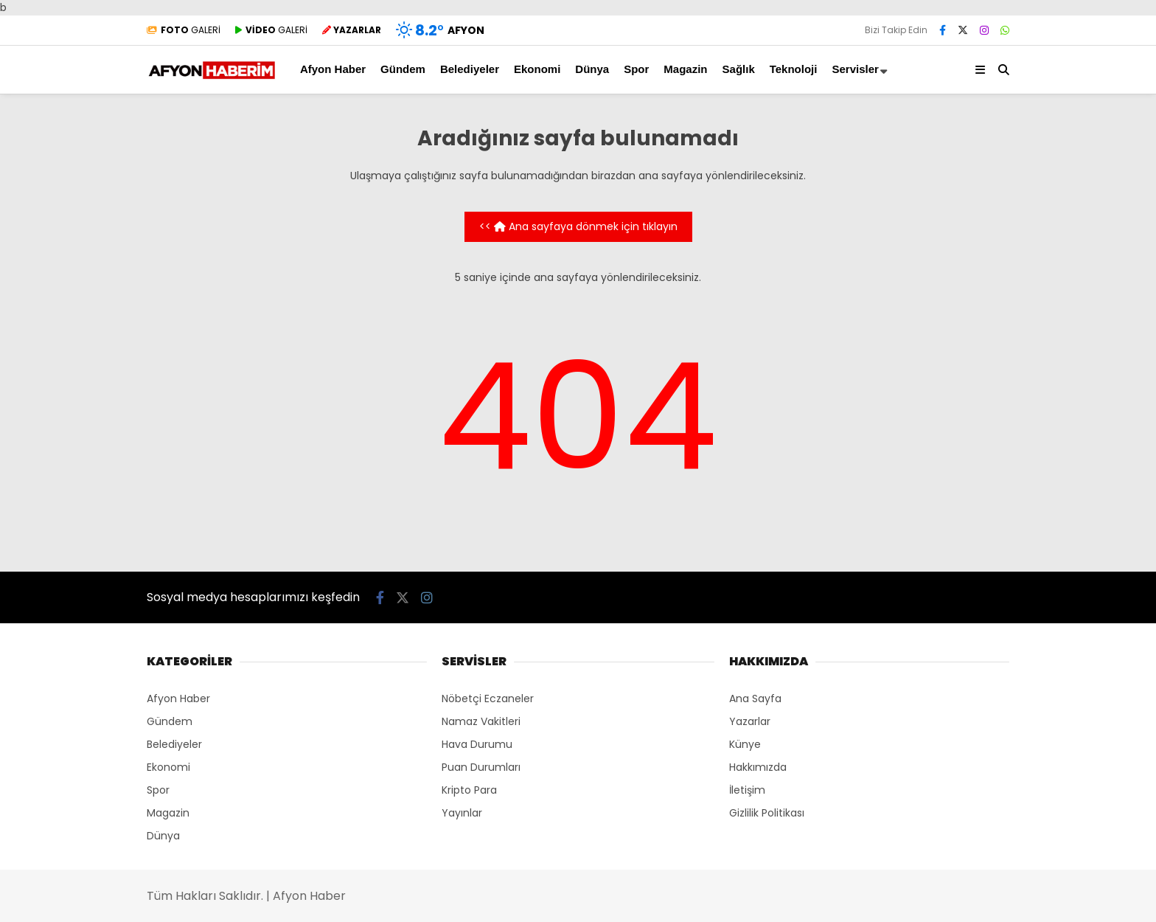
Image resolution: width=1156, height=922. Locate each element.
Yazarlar (749, 721)
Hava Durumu (477, 744)
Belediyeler (469, 69)
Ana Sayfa (755, 698)
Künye (745, 744)
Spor (636, 69)
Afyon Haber (333, 69)
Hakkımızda (758, 767)
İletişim (747, 790)
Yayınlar (462, 812)
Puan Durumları (481, 767)
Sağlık (738, 69)
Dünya (592, 69)
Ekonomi (537, 69)
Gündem (402, 69)
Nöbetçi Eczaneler (488, 698)
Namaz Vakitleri (481, 721)
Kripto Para (469, 790)
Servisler (855, 69)
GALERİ (183, 30)
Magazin (685, 69)
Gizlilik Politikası (766, 812)
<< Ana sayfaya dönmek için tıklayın (578, 226)
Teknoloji (794, 69)
